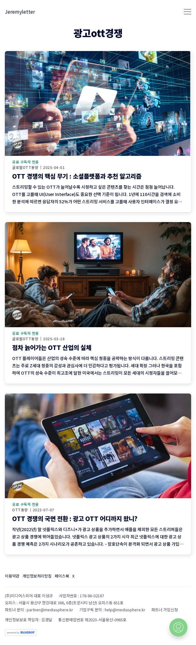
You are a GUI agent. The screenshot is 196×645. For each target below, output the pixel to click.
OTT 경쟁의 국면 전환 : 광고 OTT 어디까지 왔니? (74, 518)
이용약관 (12, 576)
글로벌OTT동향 (25, 167)
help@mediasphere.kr (125, 609)
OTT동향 (20, 510)
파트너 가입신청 (164, 609)
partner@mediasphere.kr (50, 609)
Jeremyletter (20, 11)
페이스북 (62, 576)
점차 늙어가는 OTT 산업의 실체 (51, 347)
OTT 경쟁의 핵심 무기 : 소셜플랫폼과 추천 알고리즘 (76, 176)
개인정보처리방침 (37, 576)
